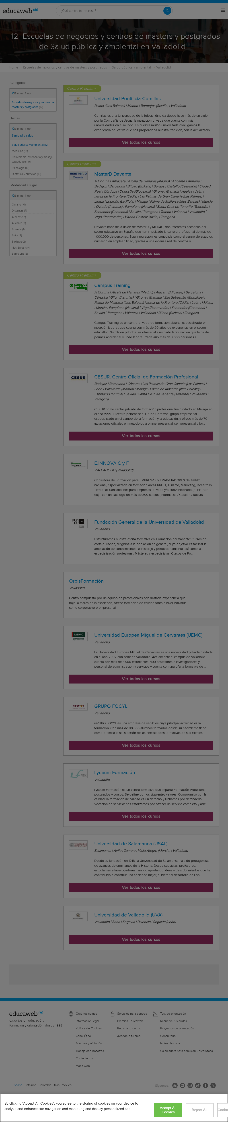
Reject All (199, 1110)
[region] (114, 1108)
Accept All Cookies (168, 1110)
